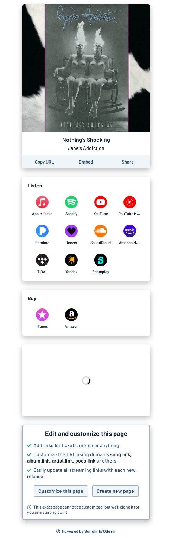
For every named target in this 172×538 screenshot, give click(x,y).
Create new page (115, 491)
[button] (86, 472)
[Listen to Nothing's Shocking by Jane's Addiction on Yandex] (71, 264)
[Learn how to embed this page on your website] (86, 162)
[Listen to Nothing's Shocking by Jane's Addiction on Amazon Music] (130, 234)
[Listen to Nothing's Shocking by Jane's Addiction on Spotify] (71, 206)
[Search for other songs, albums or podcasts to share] (85, 531)
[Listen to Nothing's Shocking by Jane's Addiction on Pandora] (42, 234)
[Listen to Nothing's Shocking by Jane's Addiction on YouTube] (100, 206)
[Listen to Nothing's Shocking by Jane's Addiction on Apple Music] (42, 206)
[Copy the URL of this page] (44, 162)
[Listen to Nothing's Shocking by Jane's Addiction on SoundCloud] (100, 234)
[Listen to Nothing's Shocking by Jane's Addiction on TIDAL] (42, 264)
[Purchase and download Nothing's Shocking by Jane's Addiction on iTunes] (42, 318)
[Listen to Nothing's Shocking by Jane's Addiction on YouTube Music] (130, 206)
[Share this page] (127, 162)
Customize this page (60, 491)
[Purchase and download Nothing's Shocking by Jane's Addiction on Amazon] (71, 318)
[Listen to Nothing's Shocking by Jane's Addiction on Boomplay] (100, 264)
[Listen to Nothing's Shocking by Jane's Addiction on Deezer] (71, 234)
